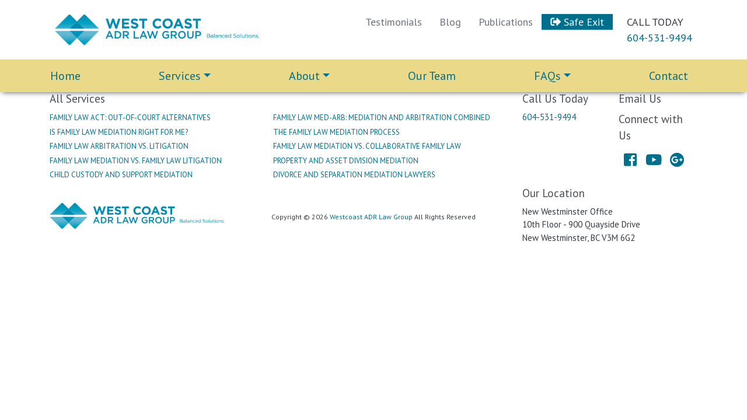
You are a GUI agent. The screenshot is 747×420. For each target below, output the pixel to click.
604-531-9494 (659, 37)
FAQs (547, 75)
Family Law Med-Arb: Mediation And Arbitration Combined (381, 118)
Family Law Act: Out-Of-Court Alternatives (130, 118)
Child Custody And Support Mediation (121, 175)
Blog (450, 22)
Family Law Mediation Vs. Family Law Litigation (136, 161)
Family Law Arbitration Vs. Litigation (119, 146)
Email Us (640, 98)
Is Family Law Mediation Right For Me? (119, 132)
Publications (506, 22)
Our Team (432, 75)
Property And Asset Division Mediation (345, 161)
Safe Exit (577, 22)
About (304, 75)
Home (65, 75)
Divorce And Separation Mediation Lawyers (354, 175)
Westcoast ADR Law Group (371, 216)
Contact (668, 75)
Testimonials (393, 22)
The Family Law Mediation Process (336, 132)
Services (180, 75)
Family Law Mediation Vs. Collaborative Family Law (367, 146)
